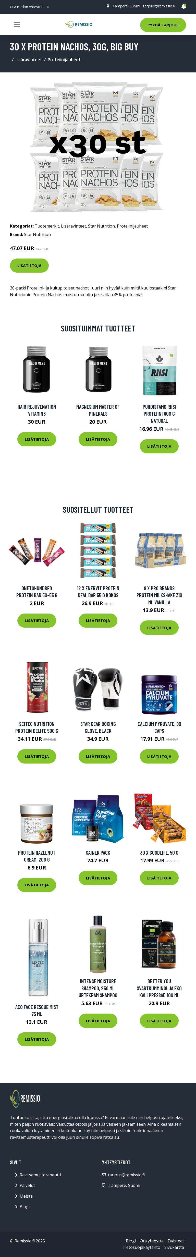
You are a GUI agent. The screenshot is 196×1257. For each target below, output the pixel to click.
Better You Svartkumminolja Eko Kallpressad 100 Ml (159, 988)
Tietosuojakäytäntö (141, 1247)
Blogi (25, 1206)
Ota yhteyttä (152, 1241)
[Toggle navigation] (17, 24)
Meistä (26, 1196)
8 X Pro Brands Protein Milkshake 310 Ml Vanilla (159, 595)
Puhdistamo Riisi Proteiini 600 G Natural (159, 413)
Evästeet (176, 1241)
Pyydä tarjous (163, 24)
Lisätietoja (29, 265)
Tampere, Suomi (126, 6)
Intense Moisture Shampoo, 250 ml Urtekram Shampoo (98, 988)
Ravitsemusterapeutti (40, 1175)
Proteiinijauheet (64, 59)
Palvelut (27, 1185)
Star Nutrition (101, 226)
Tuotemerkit (47, 226)
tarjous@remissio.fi (159, 6)
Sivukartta (174, 1247)
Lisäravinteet (29, 59)
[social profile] (48, 7)
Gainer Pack (98, 852)
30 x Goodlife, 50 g (159, 852)
